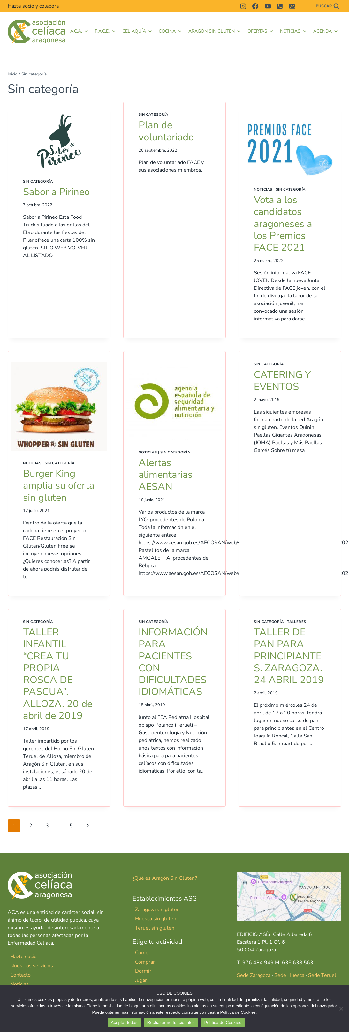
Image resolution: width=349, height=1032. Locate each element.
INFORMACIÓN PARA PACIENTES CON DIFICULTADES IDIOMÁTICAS (173, 662)
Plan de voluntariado (166, 131)
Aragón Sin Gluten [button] (214, 31)
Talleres (296, 621)
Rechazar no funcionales (171, 1022)
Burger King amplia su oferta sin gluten (59, 485)
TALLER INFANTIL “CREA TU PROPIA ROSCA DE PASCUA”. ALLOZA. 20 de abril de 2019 (58, 674)
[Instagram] (243, 6)
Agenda (325, 31)
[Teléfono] (280, 6)
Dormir (143, 970)
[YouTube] (268, 6)
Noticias (293, 31)
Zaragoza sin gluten (157, 909)
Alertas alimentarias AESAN (166, 474)
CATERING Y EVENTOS (282, 380)
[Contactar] (304, 6)
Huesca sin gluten (155, 918)
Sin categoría (38, 181)
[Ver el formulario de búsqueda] (327, 6)
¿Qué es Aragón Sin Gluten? (165, 878)
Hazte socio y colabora (33, 6)
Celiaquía (137, 31)
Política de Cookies (222, 1022)
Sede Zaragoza (253, 975)
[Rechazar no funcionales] (341, 1008)
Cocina (170, 31)
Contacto (20, 975)
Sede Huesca (289, 975)
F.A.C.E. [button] (105, 31)
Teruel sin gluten (154, 928)
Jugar (141, 980)
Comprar (145, 961)
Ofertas (260, 31)
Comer (142, 952)
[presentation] (59, 141)
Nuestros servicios (31, 965)
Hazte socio (23, 956)
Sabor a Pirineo (56, 192)
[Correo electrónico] (292, 6)
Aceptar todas (124, 1022)
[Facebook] (255, 6)
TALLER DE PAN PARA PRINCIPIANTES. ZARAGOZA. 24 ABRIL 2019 (289, 656)
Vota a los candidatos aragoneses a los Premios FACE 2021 (283, 223)
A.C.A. (79, 31)
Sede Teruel (322, 975)
